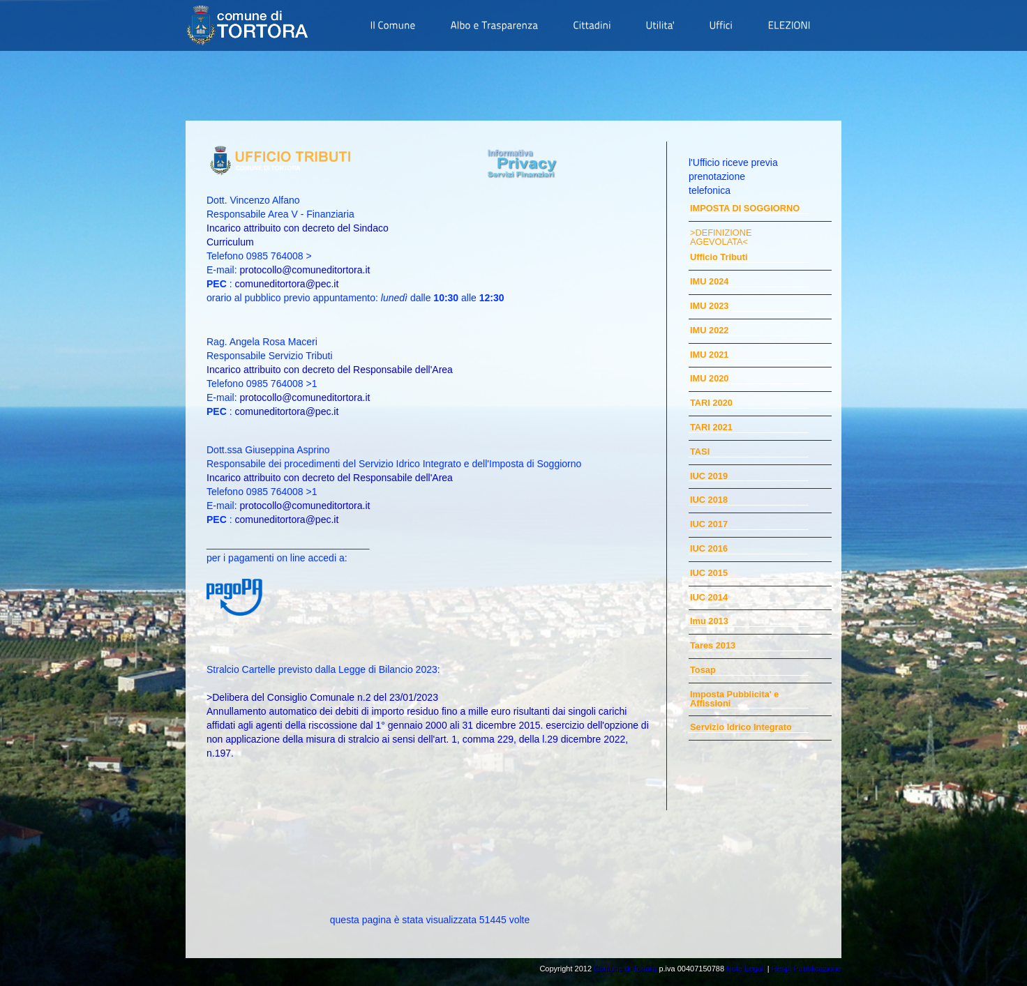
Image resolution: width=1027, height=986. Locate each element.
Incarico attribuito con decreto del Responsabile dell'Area (330, 369)
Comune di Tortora (625, 968)
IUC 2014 (709, 597)
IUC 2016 (709, 549)
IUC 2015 (709, 573)
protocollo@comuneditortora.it (304, 269)
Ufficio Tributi (718, 257)
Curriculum (230, 242)
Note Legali (745, 968)
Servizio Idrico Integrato (741, 727)
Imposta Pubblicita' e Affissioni (734, 699)
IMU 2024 (709, 282)
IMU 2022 (709, 330)
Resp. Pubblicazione (806, 968)
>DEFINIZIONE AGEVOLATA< (721, 238)
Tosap (703, 670)
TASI (700, 452)
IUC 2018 (709, 500)
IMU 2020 (709, 379)
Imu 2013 (709, 621)
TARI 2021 (711, 427)
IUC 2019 (709, 476)
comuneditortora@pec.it (286, 283)
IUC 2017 (709, 524)
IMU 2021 (709, 355)
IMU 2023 (709, 306)
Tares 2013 (712, 646)
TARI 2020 (711, 403)
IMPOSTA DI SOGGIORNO (745, 208)
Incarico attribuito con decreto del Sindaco (298, 228)
